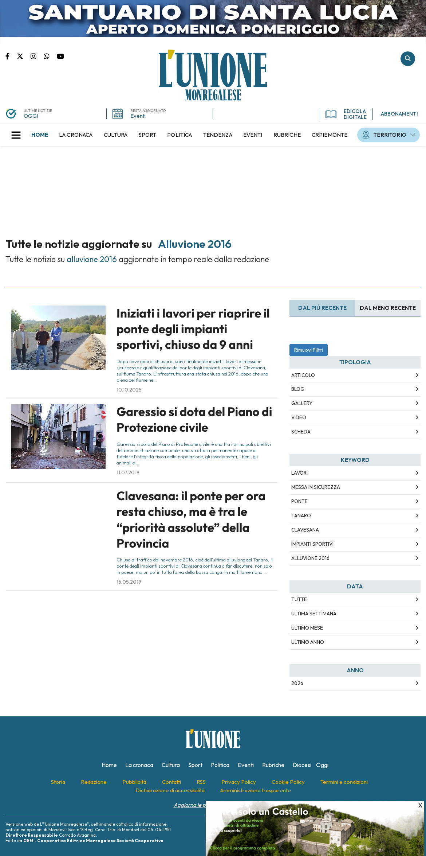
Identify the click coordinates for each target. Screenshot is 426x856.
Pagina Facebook (11, 55)
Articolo (303, 375)
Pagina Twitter (24, 55)
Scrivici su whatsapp (50, 55)
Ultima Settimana (313, 613)
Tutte (299, 599)
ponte (299, 501)
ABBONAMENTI (399, 113)
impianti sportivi (312, 544)
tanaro (301, 515)
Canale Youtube (60, 55)
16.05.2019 (129, 582)
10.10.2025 (129, 389)
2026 (297, 683)
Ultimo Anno (307, 642)
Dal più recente (322, 307)
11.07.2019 (128, 472)
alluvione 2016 (310, 558)
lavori (299, 473)
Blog (297, 389)
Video (298, 417)
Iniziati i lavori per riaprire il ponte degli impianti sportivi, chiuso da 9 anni (193, 329)
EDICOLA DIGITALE (346, 114)
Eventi (138, 115)
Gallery (301, 403)
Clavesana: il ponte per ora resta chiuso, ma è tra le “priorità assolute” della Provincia (191, 519)
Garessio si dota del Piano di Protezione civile (194, 419)
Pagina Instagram (37, 55)
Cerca (408, 58)
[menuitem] (40, 135)
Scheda (301, 431)
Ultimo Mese (307, 628)
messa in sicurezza (315, 487)
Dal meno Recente (388, 307)
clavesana (305, 529)
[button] (16, 135)
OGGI (31, 115)
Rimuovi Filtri (308, 350)
